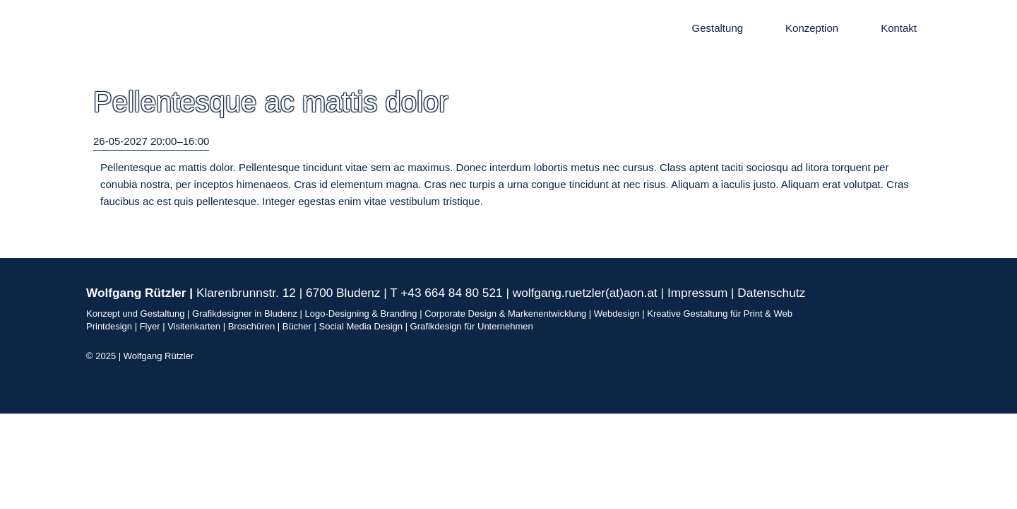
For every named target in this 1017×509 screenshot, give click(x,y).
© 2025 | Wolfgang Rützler (140, 356)
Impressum (697, 293)
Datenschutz (771, 293)
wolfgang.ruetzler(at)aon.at (585, 293)
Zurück (109, 227)
